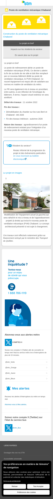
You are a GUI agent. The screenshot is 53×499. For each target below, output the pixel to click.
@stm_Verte (10, 362)
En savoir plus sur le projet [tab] (26, 55)
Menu (3, 3)
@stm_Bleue (10, 379)
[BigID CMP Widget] (26, 479)
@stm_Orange (10, 368)
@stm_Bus (16, 428)
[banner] (26, 3)
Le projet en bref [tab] (26, 43)
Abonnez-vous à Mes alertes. (16, 405)
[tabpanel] (26, 97)
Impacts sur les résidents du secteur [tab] (26, 49)
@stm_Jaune (10, 373)
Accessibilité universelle (13, 459)
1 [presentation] (6, 178)
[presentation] (5, 202)
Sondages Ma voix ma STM (14, 453)
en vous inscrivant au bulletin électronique (26, 157)
